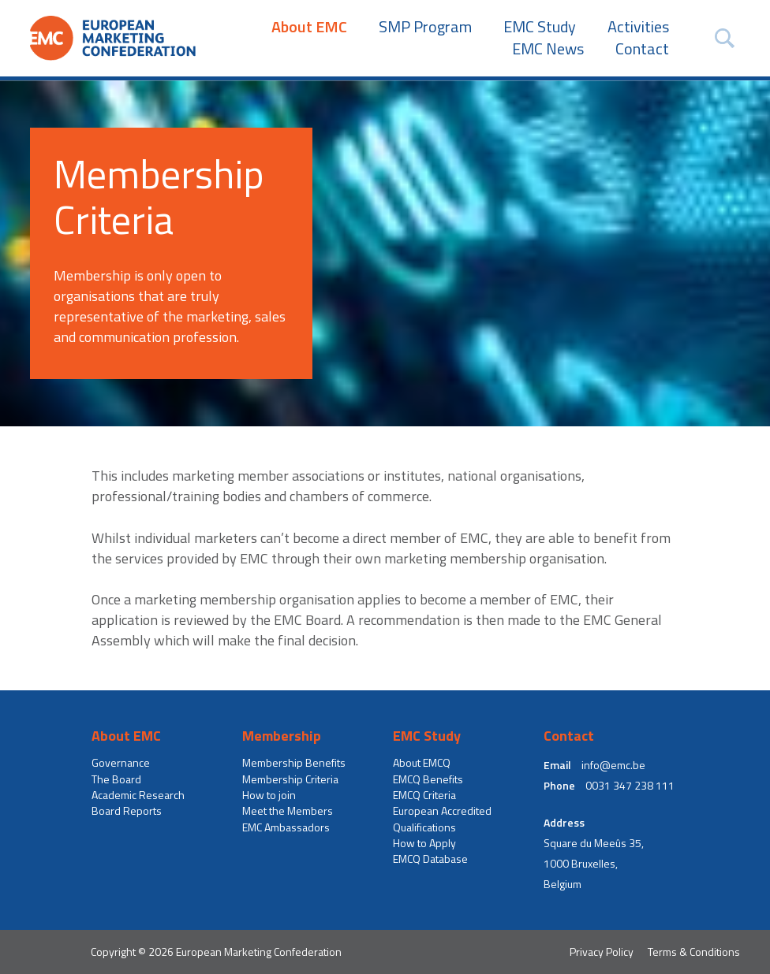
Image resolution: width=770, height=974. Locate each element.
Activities (638, 27)
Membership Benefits (294, 763)
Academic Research (138, 795)
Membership (281, 736)
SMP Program (425, 27)
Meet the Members (287, 811)
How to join (269, 795)
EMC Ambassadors (286, 827)
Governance (121, 763)
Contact (642, 49)
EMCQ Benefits (428, 779)
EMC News (548, 49)
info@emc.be (613, 765)
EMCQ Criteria (424, 795)
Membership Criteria (290, 779)
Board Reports (127, 811)
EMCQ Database (430, 859)
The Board (116, 779)
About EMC (309, 27)
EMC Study (539, 27)
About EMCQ (421, 763)
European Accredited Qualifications (442, 819)
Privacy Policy (602, 951)
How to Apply (424, 843)
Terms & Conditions (694, 951)
